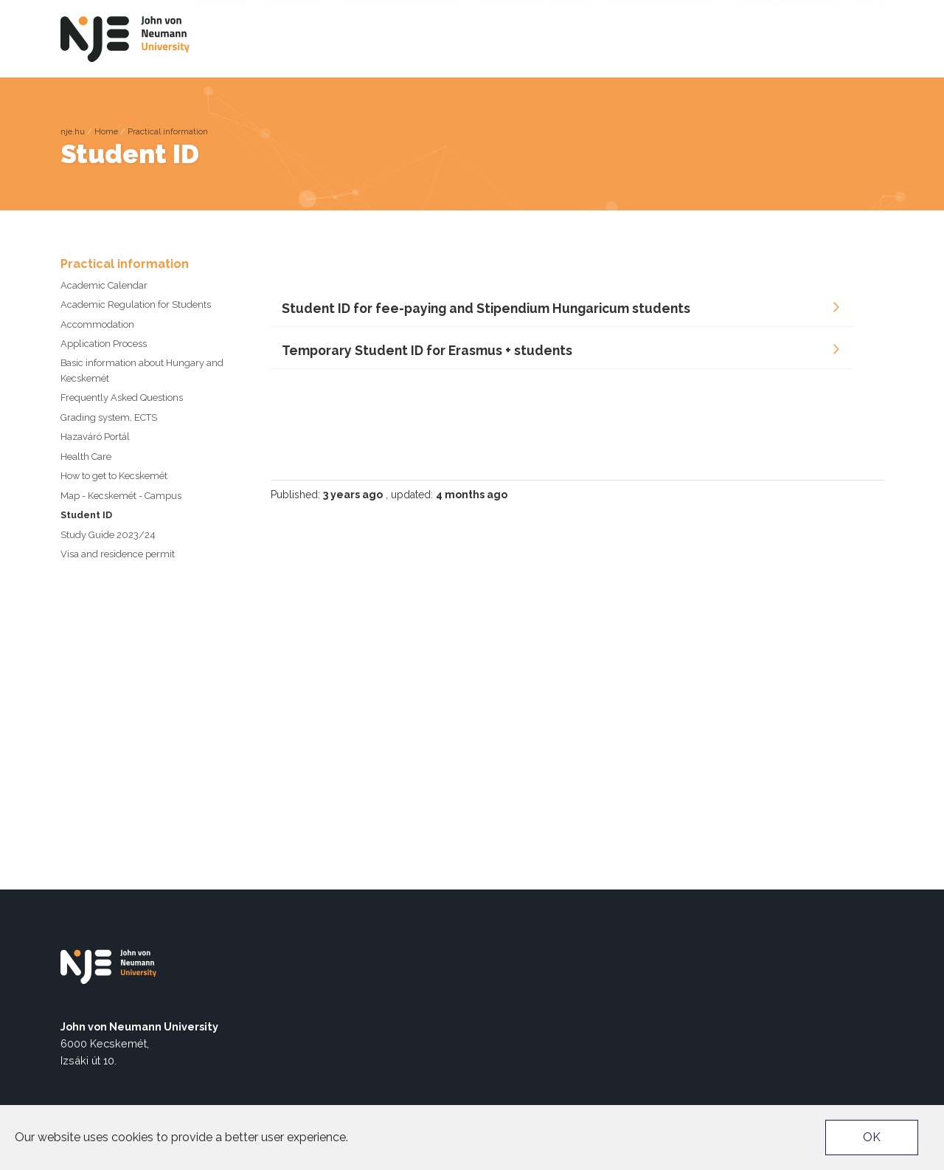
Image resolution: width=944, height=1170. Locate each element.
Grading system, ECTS (108, 417)
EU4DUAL (764, 11)
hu (864, 36)
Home (106, 131)
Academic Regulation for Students (135, 304)
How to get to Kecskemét (113, 475)
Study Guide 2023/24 (108, 534)
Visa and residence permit (117, 554)
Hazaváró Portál (95, 436)
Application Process (103, 343)
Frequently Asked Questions (121, 397)
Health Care (85, 456)
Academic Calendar (104, 285)
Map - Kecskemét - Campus (120, 495)
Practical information (168, 131)
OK (872, 1137)
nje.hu (72, 131)
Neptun (712, 11)
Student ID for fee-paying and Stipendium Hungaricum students (486, 308)
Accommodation (97, 324)
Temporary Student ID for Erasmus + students (427, 350)
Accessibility (651, 11)
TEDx (809, 11)
